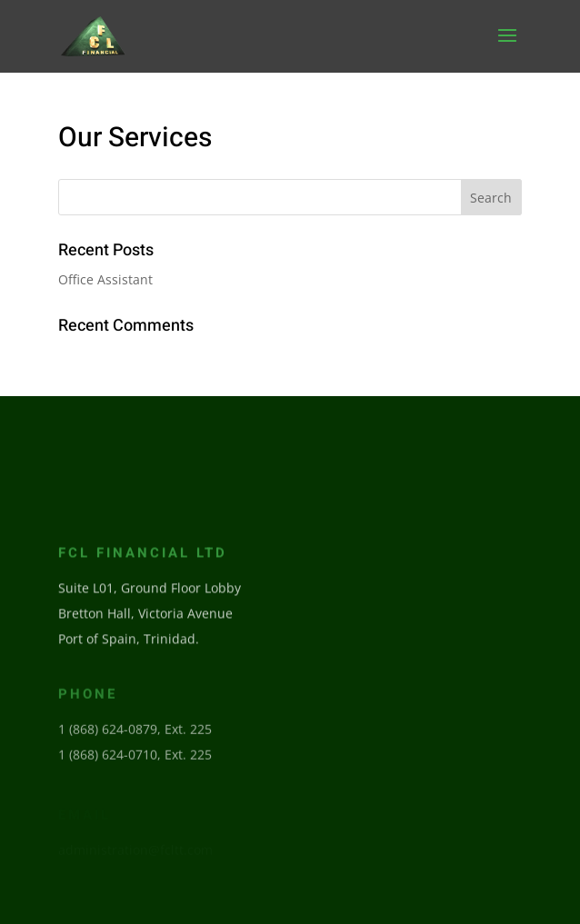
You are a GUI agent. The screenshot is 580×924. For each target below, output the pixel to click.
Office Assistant (105, 279)
